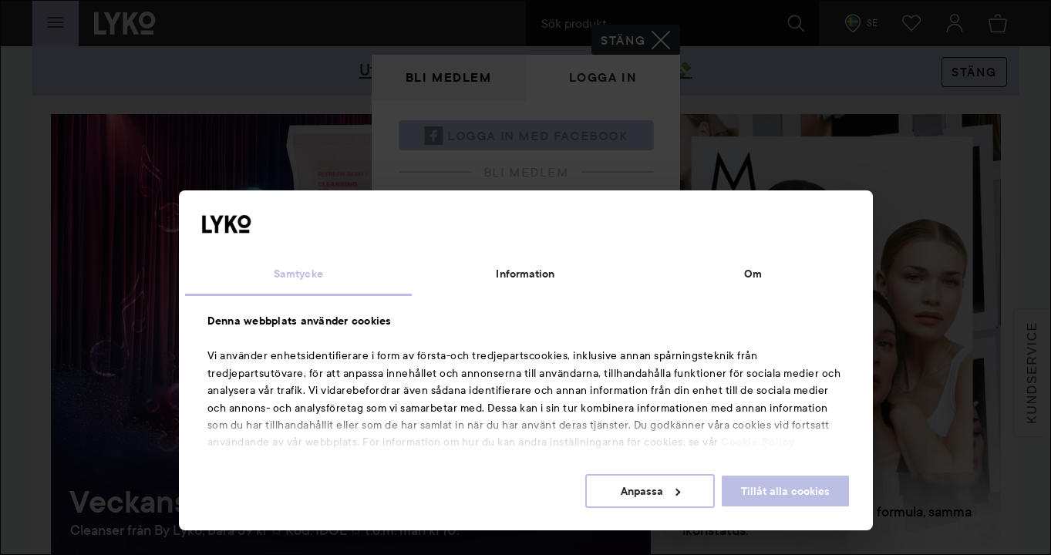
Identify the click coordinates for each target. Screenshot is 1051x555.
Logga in (603, 77)
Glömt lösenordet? (449, 323)
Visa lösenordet (613, 294)
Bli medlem (449, 77)
